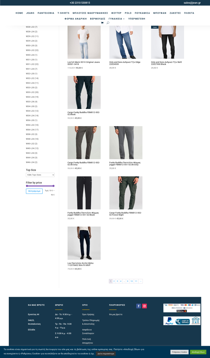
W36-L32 (30, 125)
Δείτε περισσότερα (106, 354)
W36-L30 (30, 120)
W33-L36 (30, 101)
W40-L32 (30, 143)
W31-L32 (30, 64)
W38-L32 (30, 134)
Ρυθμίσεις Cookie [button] (179, 352)
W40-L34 (30, 148)
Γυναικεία (115, 18)
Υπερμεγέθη (136, 18)
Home (19, 13)
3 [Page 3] (117, 281)
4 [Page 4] (120, 281)
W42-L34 (30, 153)
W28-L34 (30, 31)
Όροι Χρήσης (88, 314)
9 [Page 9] (127, 281)
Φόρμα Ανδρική (76, 18)
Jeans (30, 13)
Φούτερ (116, 13)
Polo (128, 13)
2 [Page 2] (114, 281)
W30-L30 (30, 45)
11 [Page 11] (136, 281)
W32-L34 (30, 83)
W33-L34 (30, 97)
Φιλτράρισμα (34, 191)
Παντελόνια (46, 13)
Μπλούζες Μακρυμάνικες (90, 13)
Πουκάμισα (142, 13)
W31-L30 (30, 59)
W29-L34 (30, 41)
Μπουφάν (159, 13)
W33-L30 (30, 87)
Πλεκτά (189, 13)
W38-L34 (30, 139)
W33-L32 (30, 92)
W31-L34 (30, 69)
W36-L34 (30, 129)
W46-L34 (30, 162)
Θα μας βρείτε (116, 314)
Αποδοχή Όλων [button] (198, 352)
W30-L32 (30, 50)
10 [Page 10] (131, 281)
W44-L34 (30, 157)
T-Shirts (63, 13)
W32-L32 (30, 78)
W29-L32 (30, 36)
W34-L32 (30, 111)
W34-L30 (30, 106)
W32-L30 (30, 73)
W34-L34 (30, 115)
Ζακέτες (175, 13)
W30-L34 (30, 55)
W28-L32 (30, 27)
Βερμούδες (98, 18)
